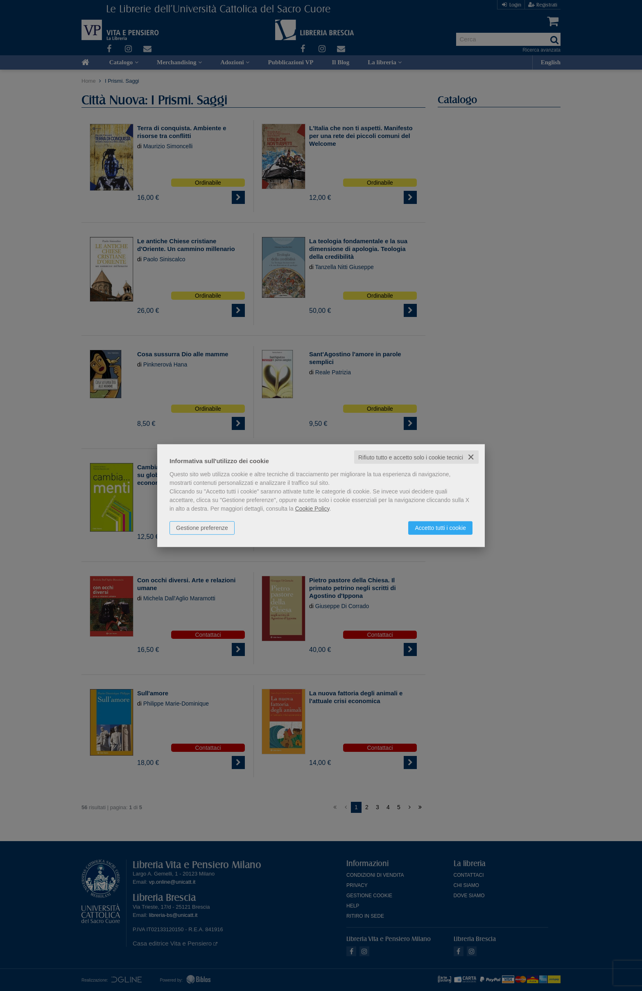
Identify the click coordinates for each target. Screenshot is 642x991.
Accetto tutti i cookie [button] (440, 527)
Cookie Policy (312, 508)
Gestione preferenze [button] (202, 527)
